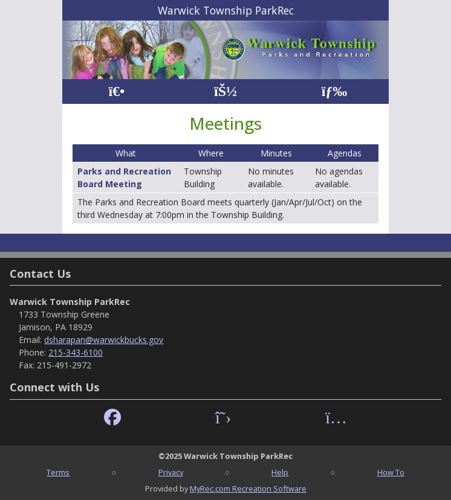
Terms (58, 472)
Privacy (170, 472)
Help (279, 472)
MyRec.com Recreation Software (248, 488)
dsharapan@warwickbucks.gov (103, 339)
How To (390, 472)
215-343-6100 (75, 352)
